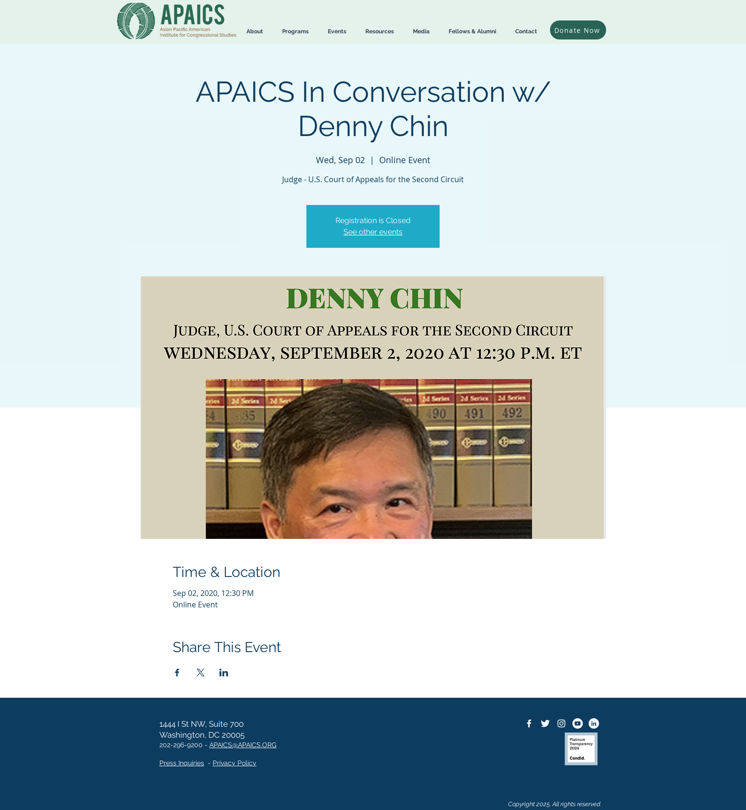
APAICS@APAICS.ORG (242, 745)
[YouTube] (577, 723)
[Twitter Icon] (545, 723)
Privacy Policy (234, 763)
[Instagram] (561, 723)
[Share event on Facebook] (177, 672)
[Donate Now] (578, 29)
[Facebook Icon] (529, 723)
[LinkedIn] (594, 723)
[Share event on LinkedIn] (223, 672)
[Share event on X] (200, 672)
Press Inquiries (181, 763)
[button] (255, 31)
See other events (373, 231)
